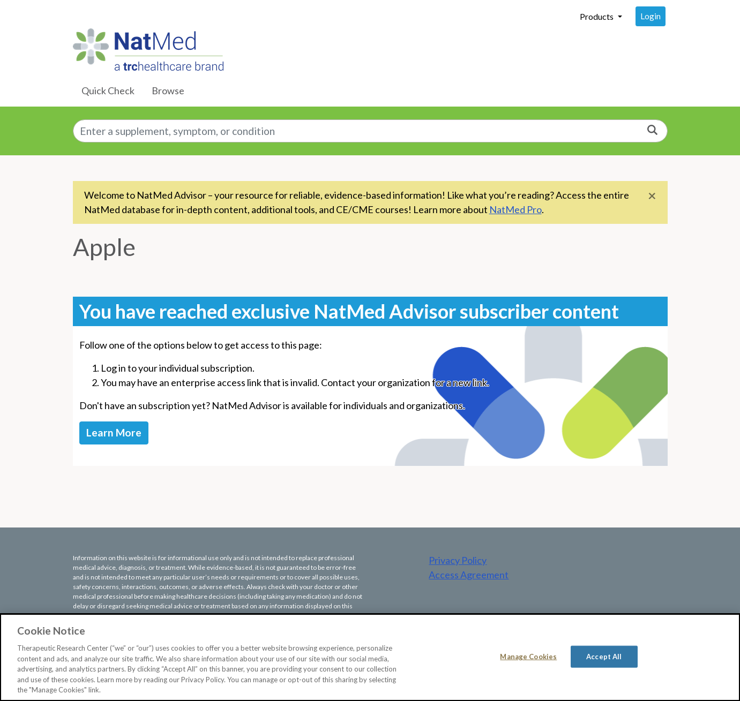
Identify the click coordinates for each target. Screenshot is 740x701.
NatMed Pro (515, 209)
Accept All (604, 656)
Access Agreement (469, 575)
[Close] (652, 195)
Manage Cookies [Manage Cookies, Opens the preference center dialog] (528, 656)
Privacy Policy (458, 560)
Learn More (113, 432)
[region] (370, 657)
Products (597, 16)
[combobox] (370, 130)
